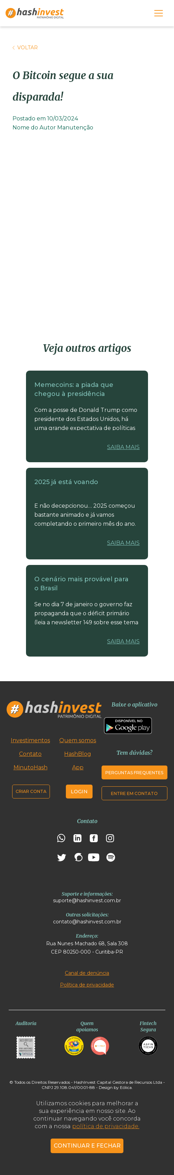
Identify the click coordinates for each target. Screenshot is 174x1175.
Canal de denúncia (87, 973)
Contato (30, 754)
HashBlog (77, 754)
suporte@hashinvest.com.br (87, 900)
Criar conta (31, 791)
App (78, 767)
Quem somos (77, 740)
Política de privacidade (87, 985)
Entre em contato (134, 793)
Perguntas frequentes (134, 772)
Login (79, 791)
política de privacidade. (105, 1126)
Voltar (25, 47)
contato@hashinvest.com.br (87, 922)
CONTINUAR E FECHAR (87, 1145)
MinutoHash (30, 767)
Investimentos (30, 740)
